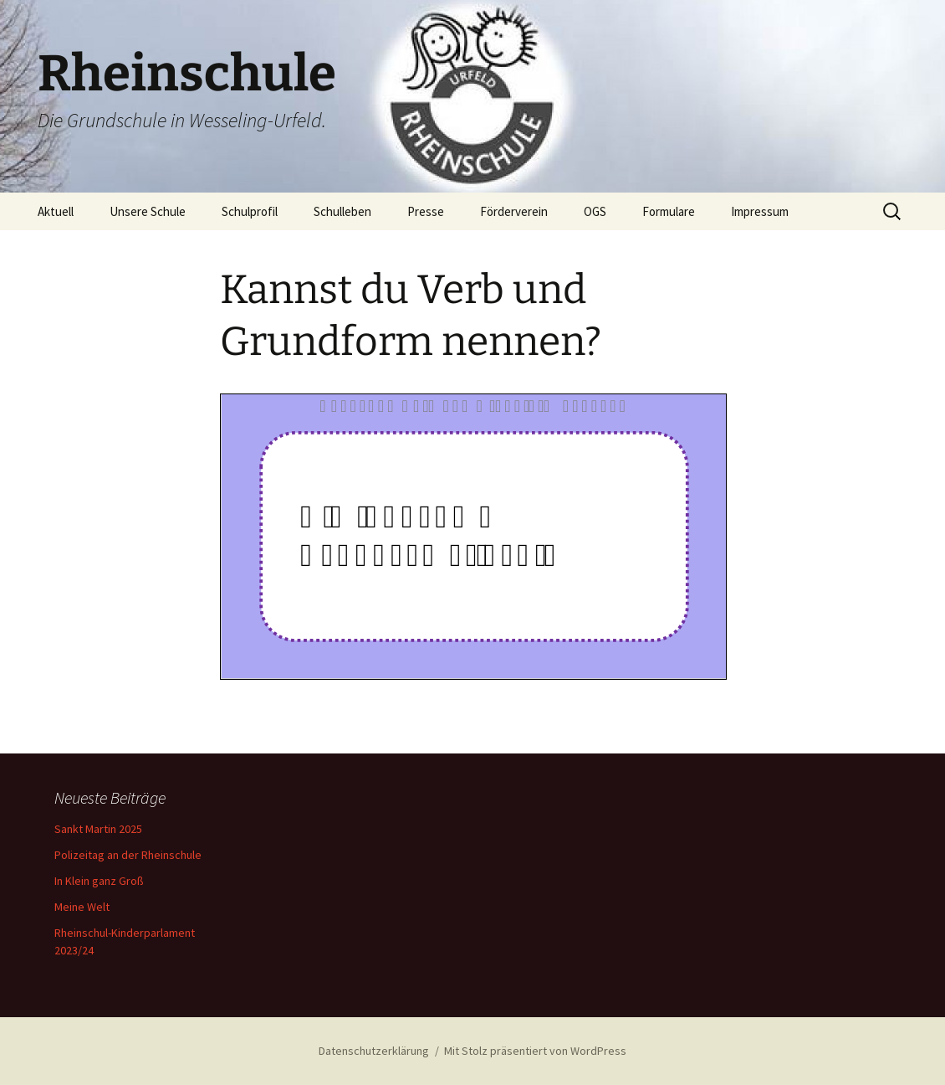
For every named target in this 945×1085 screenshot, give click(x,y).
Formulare (668, 211)
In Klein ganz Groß (99, 880)
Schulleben (342, 211)
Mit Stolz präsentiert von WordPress (535, 1050)
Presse (425, 211)
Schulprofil (250, 211)
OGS (595, 211)
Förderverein (514, 211)
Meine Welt (82, 906)
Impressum (760, 211)
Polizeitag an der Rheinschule (128, 854)
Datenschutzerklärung (374, 1050)
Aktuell (56, 211)
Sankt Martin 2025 (98, 828)
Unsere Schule (148, 211)
